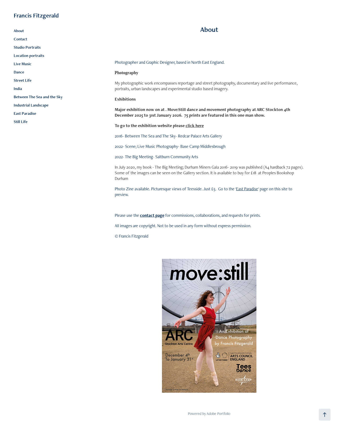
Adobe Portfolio (218, 413)
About (19, 30)
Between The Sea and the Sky (38, 96)
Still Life (20, 121)
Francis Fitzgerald (36, 15)
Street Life (22, 80)
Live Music (22, 63)
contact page (152, 215)
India (18, 88)
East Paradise (25, 113)
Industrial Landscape (31, 105)
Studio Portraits (27, 47)
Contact (20, 39)
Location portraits (29, 55)
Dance (19, 72)
